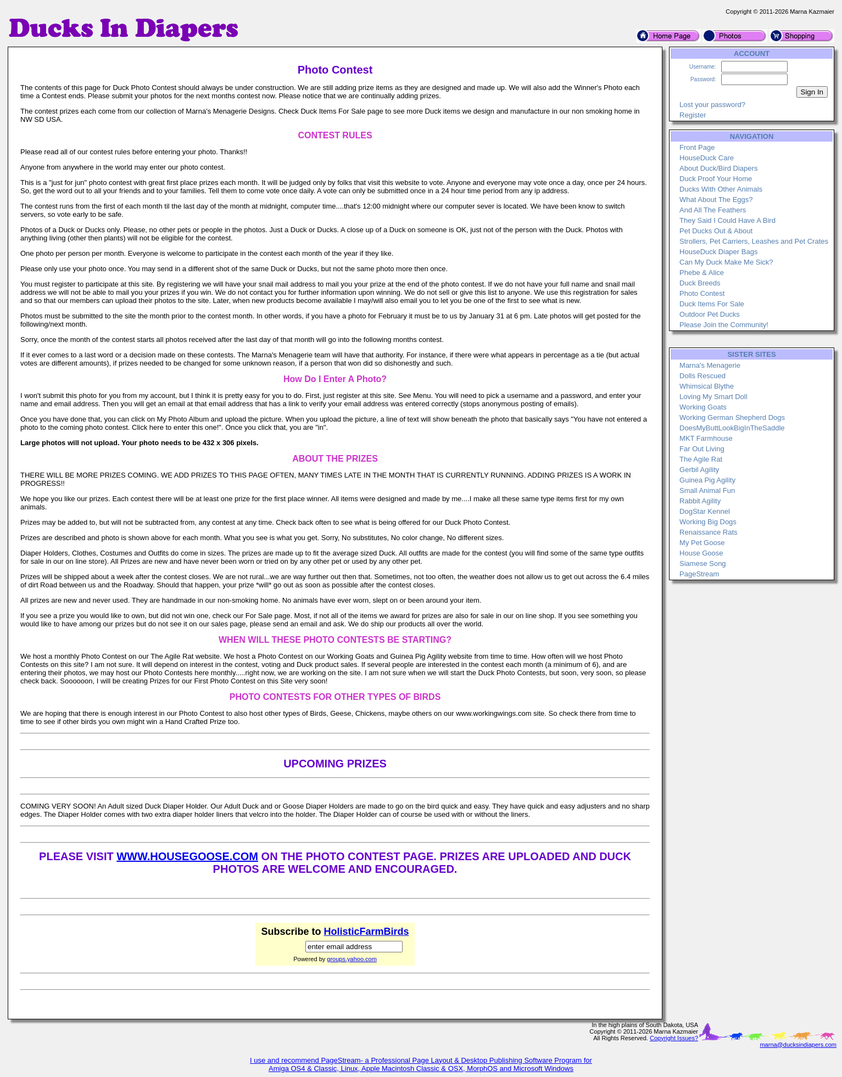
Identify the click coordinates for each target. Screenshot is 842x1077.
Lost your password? (712, 104)
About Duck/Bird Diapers (718, 168)
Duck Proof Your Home (715, 179)
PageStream (699, 574)
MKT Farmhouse (706, 438)
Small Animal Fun (707, 490)
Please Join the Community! (723, 325)
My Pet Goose (701, 542)
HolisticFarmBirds (366, 931)
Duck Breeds (699, 283)
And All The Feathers (712, 210)
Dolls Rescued (702, 376)
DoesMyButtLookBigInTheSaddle (732, 428)
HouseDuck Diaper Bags (718, 252)
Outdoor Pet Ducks (709, 314)
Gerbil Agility (699, 469)
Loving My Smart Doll (713, 396)
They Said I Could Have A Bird (727, 220)
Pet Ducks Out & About (715, 231)
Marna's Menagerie (709, 365)
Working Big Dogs (708, 522)
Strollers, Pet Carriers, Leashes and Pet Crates (753, 241)
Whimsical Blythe (706, 386)
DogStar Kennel (704, 511)
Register (692, 115)
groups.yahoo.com (352, 959)
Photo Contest (701, 293)
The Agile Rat (700, 459)
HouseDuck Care (706, 158)
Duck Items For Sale (711, 304)
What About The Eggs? (715, 199)
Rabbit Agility (700, 501)
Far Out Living (701, 449)
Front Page (697, 147)
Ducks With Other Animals (720, 189)
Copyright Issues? (674, 1038)
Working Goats (703, 407)
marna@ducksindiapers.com (798, 1044)
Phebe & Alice (701, 272)
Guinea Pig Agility (707, 480)
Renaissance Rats (708, 532)
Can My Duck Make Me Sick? (726, 262)
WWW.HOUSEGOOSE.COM (187, 856)
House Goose (701, 553)
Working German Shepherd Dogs (732, 417)
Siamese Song (702, 563)
